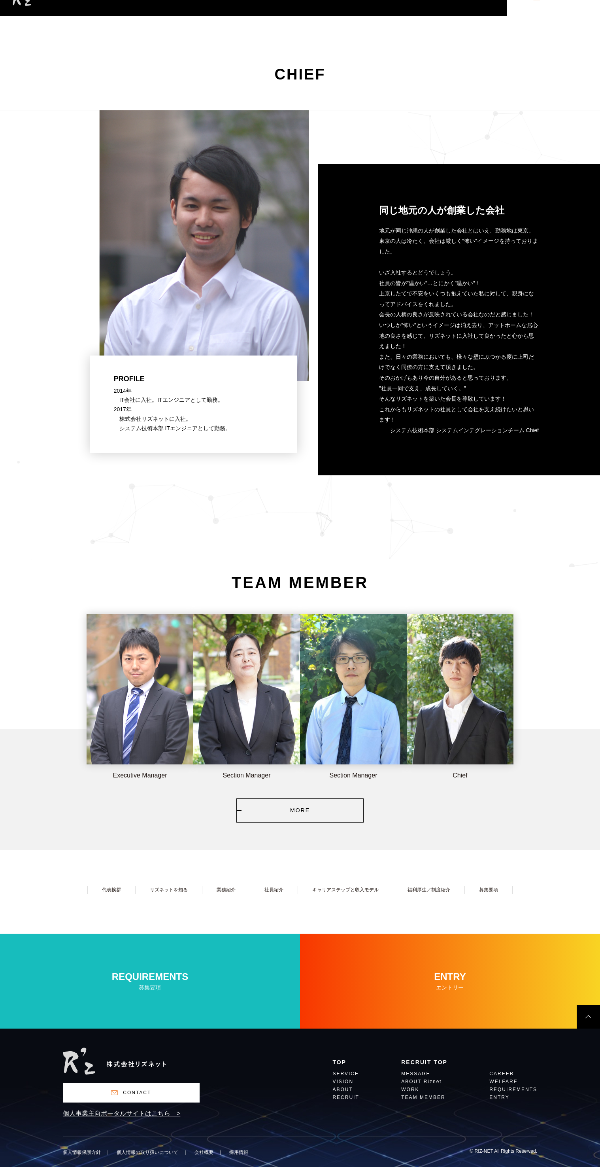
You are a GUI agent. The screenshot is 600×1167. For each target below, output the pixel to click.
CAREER (501, 1073)
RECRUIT (345, 1097)
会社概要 (203, 1152)
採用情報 (238, 1152)
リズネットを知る (169, 890)
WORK (410, 1089)
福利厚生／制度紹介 (429, 890)
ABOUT (342, 1089)
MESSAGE (415, 1073)
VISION (342, 1081)
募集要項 (488, 890)
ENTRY (499, 1097)
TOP (339, 1062)
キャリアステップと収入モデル (345, 890)
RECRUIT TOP (424, 1062)
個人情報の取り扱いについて (147, 1152)
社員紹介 (273, 890)
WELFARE (503, 1081)
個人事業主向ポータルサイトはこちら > (121, 1113)
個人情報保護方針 (82, 1152)
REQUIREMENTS (513, 1089)
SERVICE (345, 1073)
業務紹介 (226, 890)
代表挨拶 (111, 890)
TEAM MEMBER (423, 1097)
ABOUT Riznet (421, 1081)
